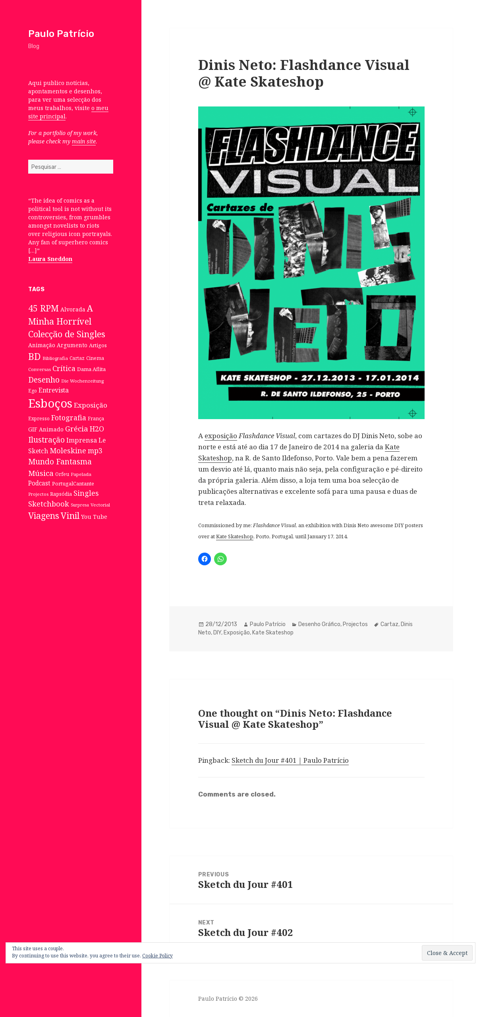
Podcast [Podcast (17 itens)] (39, 483)
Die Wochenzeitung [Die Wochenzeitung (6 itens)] (82, 381)
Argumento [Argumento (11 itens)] (72, 345)
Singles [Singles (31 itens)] (86, 493)
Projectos (355, 624)
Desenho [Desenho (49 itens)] (44, 379)
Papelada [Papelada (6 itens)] (81, 474)
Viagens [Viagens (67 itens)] (43, 515)
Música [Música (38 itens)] (41, 473)
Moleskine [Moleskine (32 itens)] (68, 450)
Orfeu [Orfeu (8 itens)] (62, 474)
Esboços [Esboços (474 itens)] (50, 403)
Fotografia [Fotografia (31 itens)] (68, 417)
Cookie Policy (157, 955)
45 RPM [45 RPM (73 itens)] (43, 308)
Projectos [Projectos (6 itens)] (38, 494)
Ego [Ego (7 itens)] (32, 390)
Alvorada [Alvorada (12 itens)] (72, 309)
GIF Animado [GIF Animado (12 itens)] (46, 429)
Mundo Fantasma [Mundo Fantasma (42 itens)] (60, 461)
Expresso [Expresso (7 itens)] (39, 418)
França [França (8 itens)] (96, 418)
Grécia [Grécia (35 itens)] (76, 428)
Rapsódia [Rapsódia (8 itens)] (61, 494)
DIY (217, 632)
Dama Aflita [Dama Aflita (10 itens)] (91, 369)
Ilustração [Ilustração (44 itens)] (46, 439)
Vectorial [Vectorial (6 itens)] (100, 505)
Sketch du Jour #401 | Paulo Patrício (290, 760)
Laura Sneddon (50, 259)
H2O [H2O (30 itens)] (97, 428)
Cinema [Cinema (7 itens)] (95, 358)
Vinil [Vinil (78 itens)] (70, 515)
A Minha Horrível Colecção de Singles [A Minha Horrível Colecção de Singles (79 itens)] (66, 321)
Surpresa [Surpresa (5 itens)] (80, 505)
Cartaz (389, 624)
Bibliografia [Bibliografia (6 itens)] (55, 358)
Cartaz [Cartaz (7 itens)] (77, 358)
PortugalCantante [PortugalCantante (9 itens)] (73, 483)
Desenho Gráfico (319, 624)
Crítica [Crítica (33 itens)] (63, 368)
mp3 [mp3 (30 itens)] (95, 450)
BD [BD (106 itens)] (34, 356)
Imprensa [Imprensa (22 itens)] (81, 440)
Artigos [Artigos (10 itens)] (98, 345)
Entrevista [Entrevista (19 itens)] (54, 390)
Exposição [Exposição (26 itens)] (90, 405)
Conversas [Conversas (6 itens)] (39, 369)
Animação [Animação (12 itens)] (41, 345)
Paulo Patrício (61, 33)
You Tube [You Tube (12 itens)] (94, 516)
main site (84, 141)
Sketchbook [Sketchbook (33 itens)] (48, 503)
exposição (221, 435)
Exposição (237, 632)
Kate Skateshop (234, 536)
